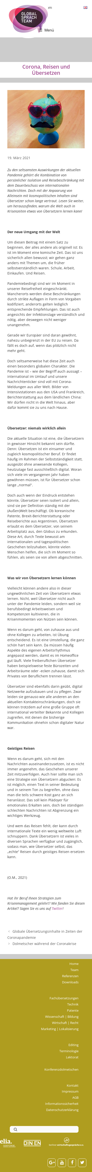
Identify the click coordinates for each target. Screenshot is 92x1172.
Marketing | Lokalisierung (60, 1029)
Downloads (70, 982)
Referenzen (70, 976)
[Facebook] (72, 1162)
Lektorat (72, 1057)
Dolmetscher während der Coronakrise (44, 943)
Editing (73, 1045)
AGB (75, 1097)
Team (74, 970)
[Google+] (52, 1162)
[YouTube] (62, 1162)
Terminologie (69, 1051)
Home (74, 963)
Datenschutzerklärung (62, 1110)
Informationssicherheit (62, 1103)
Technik (73, 1004)
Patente (73, 1010)
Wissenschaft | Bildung (62, 1016)
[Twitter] (82, 1162)
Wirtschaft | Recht (65, 1022)
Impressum (70, 1091)
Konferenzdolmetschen (61, 1069)
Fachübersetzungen (64, 998)
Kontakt (73, 1085)
